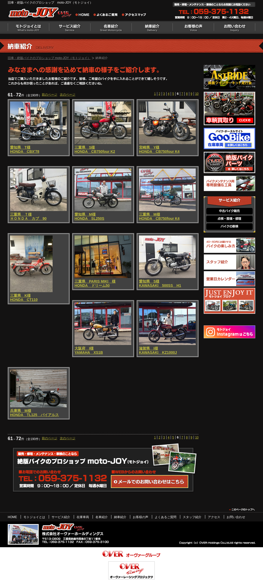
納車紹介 (152, 27)
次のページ (67, 94)
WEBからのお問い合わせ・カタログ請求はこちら (149, 481)
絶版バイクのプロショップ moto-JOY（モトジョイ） (41, 13)
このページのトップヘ (241, 509)
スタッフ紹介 (192, 517)
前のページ (49, 94)
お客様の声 (193, 27)
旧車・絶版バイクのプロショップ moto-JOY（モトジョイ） (49, 58)
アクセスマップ (134, 15)
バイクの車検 (229, 226)
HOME (12, 517)
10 (197, 94)
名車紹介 (111, 27)
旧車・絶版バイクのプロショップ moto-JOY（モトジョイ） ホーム (84, 15)
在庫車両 (83, 517)
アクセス (214, 517)
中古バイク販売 (229, 211)
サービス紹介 (69, 27)
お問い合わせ (234, 27)
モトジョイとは (28, 27)
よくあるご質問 (107, 15)
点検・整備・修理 (229, 219)
